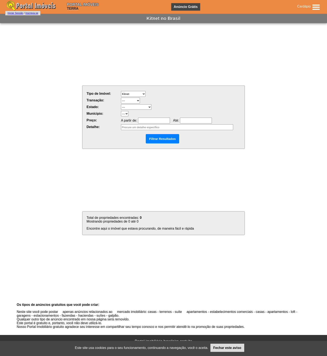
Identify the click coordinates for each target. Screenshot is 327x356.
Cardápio (304, 6)
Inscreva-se (31, 13)
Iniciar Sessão (15, 13)
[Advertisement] (163, 54)
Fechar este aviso (227, 348)
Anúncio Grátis (186, 7)
